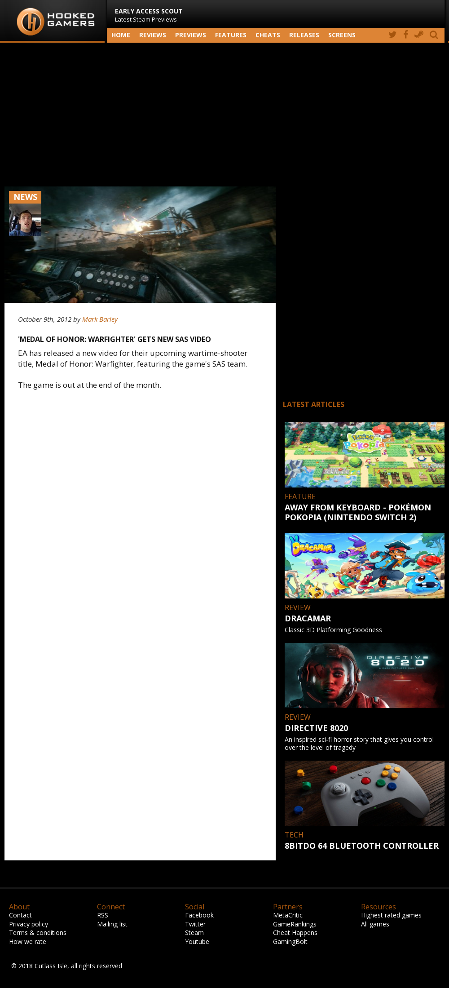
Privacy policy (28, 924)
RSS (102, 915)
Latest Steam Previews (149, 15)
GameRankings (295, 924)
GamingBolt (290, 941)
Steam (194, 932)
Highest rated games (391, 915)
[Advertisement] (224, 114)
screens (342, 35)
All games (375, 924)
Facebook (199, 915)
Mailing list (112, 924)
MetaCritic (288, 915)
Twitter (195, 924)
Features (231, 35)
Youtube (197, 941)
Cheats (267, 35)
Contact (20, 915)
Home (120, 35)
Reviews (152, 35)
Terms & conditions (37, 932)
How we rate (27, 941)
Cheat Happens (295, 932)
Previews (190, 35)
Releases (304, 35)
